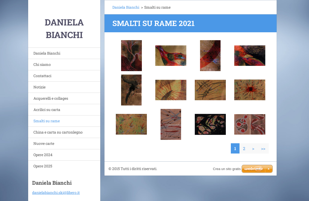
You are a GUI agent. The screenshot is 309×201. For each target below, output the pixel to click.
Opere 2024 (42, 154)
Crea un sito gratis (227, 169)
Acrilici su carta (46, 109)
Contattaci (42, 75)
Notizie (39, 86)
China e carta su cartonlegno (58, 132)
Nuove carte (43, 143)
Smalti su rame (46, 120)
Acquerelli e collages (50, 98)
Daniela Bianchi (46, 53)
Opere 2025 (42, 165)
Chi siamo (42, 64)
